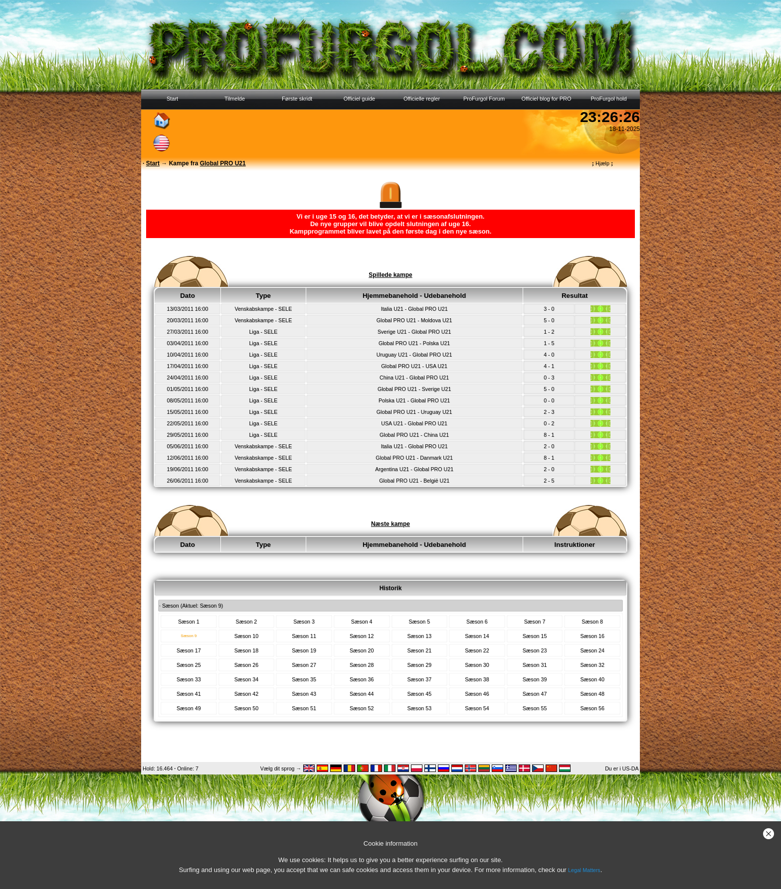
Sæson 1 (188, 622)
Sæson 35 (304, 679)
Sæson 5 (419, 622)
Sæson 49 (189, 708)
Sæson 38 (477, 679)
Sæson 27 (304, 665)
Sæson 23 (535, 650)
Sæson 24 (592, 650)
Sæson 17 (189, 650)
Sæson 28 (362, 665)
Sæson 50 (246, 708)
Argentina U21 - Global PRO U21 (414, 469)
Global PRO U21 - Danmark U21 (414, 458)
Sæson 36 (362, 679)
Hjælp (602, 163)
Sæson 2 (246, 622)
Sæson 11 (304, 636)
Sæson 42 (246, 694)
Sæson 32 (592, 665)
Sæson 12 (362, 636)
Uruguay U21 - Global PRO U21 (414, 355)
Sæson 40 (592, 679)
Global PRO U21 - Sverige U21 (414, 389)
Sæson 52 (362, 708)
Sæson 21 (419, 650)
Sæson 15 (535, 636)
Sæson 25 (189, 665)
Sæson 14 (477, 636)
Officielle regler (421, 99)
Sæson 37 (419, 679)
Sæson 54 (477, 708)
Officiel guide (359, 99)
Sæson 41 (189, 694)
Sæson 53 (419, 708)
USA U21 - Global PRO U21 (414, 423)
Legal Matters (584, 870)
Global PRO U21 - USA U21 (414, 366)
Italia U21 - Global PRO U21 (414, 309)
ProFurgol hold (608, 99)
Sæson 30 (477, 665)
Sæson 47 (535, 694)
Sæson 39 (535, 679)
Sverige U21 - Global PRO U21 (414, 332)
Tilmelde (234, 99)
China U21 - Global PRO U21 (414, 378)
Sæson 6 (477, 622)
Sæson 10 (246, 636)
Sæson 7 (535, 622)
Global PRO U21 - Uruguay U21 (414, 412)
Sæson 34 (246, 679)
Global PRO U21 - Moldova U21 (414, 320)
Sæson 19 (304, 650)
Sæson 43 (304, 694)
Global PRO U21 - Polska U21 (414, 343)
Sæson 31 (535, 665)
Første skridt (297, 99)
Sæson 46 (477, 694)
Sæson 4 (362, 622)
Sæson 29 (419, 665)
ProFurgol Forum (484, 99)
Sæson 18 (246, 650)
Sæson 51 (304, 708)
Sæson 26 (246, 665)
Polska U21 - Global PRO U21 (414, 400)
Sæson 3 (304, 622)
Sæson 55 (535, 708)
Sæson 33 (189, 679)
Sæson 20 (362, 650)
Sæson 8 (592, 622)
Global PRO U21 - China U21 (414, 435)
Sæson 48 (592, 694)
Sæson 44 (362, 694)
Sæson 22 (477, 650)
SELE (285, 309)
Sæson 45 (419, 694)
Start (172, 99)
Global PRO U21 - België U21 (414, 481)
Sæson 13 (419, 636)
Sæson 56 (592, 708)
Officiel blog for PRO (546, 99)
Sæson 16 (592, 636)
